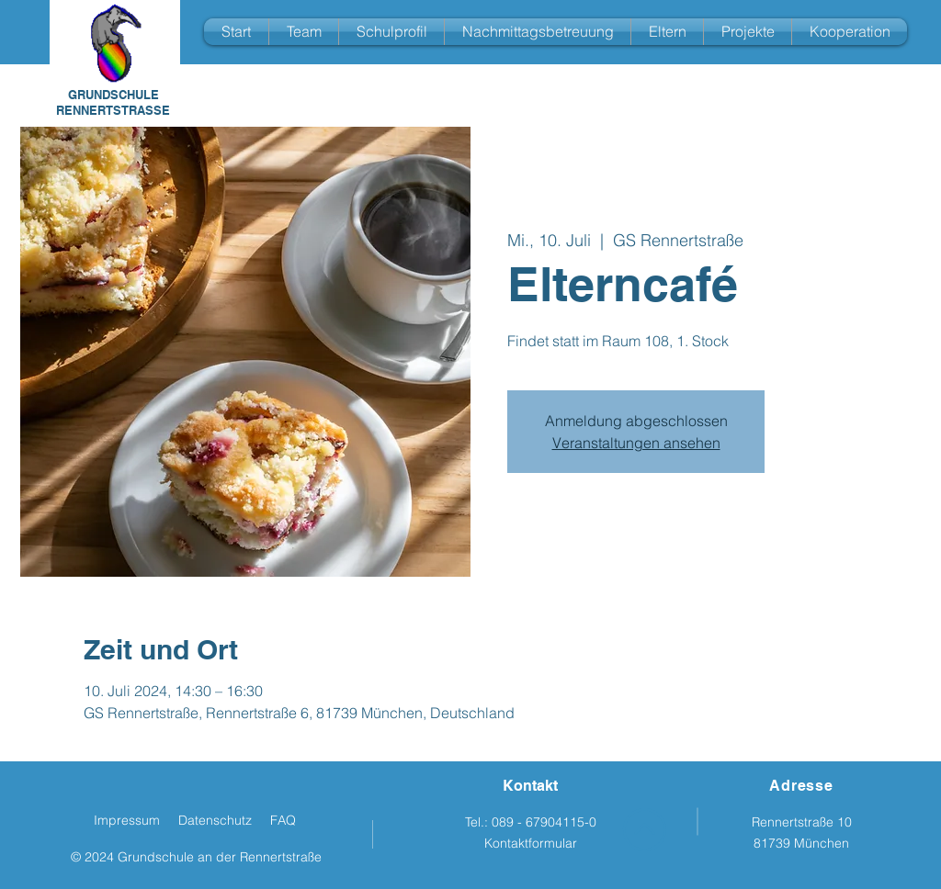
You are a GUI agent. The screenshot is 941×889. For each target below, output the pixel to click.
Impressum (127, 820)
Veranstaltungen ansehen (636, 442)
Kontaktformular (530, 843)
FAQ (283, 820)
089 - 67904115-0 (544, 822)
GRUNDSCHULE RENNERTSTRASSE (113, 102)
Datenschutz (215, 820)
